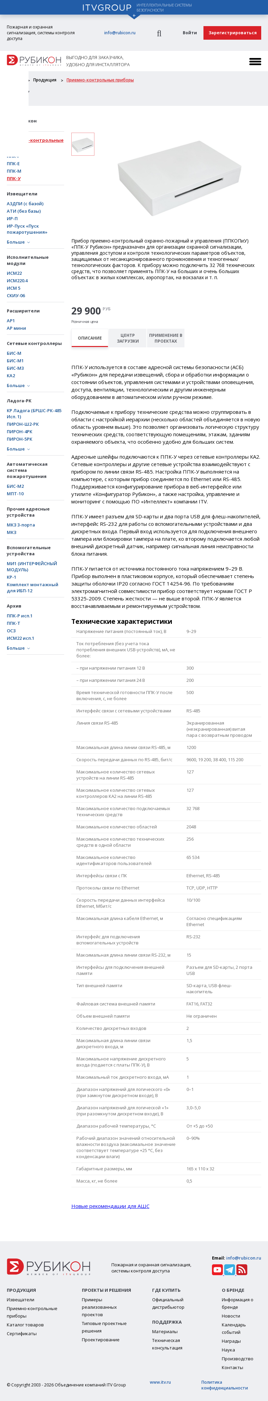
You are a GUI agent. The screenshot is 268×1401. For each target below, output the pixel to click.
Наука (228, 1350)
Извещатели (22, 194)
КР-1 (11, 577)
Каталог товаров (25, 1325)
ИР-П (12, 218)
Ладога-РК (19, 401)
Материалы (165, 1331)
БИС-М (14, 353)
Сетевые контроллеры (34, 343)
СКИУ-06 (16, 295)
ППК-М (14, 171)
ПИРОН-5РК (19, 439)
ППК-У (14, 178)
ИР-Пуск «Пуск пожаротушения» (27, 229)
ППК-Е (13, 163)
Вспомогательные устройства (29, 550)
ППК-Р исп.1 (20, 616)
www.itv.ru (160, 1382)
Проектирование (101, 1340)
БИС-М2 (15, 486)
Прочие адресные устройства (28, 512)
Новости (231, 1316)
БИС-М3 (15, 368)
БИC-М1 (15, 361)
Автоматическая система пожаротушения (27, 470)
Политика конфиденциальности (224, 1385)
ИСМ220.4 (17, 280)
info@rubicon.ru (120, 33)
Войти (190, 33)
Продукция (44, 80)
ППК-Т (13, 623)
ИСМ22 (14, 273)
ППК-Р (13, 156)
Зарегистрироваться (233, 33)
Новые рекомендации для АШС (110, 1206)
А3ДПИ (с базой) (25, 203)
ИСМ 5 (13, 288)
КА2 (11, 375)
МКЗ (11, 532)
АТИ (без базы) (24, 211)
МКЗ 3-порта (21, 525)
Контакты (232, 1367)
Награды (231, 1341)
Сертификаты (22, 1333)
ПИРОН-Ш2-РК (23, 424)
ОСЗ (11, 631)
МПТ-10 (15, 494)
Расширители (23, 311)
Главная (15, 80)
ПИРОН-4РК (19, 431)
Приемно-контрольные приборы (100, 80)
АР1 (11, 321)
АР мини (16, 328)
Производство (237, 1359)
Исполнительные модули (28, 260)
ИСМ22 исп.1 (20, 638)
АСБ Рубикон (22, 121)
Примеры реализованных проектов (99, 1307)
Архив (14, 606)
